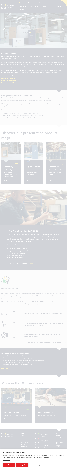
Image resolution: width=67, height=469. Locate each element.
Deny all (22, 465)
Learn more (6, 460)
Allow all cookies (9, 465)
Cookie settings (35, 465)
